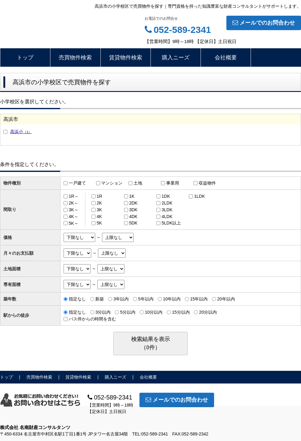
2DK (133, 203)
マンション (112, 183)
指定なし (77, 298)
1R (99, 196)
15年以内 (199, 298)
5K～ (73, 222)
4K (99, 216)
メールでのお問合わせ (264, 23)
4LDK (167, 216)
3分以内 (103, 312)
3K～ (73, 209)
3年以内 (121, 298)
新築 (99, 298)
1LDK (199, 196)
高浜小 (21, 131)
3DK (133, 209)
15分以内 (181, 312)
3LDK (167, 209)
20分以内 (208, 312)
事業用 (172, 183)
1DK (166, 196)
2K (99, 203)
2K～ (73, 203)
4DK (133, 216)
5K (99, 222)
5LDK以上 (171, 222)
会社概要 (226, 57)
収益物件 (207, 183)
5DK (133, 222)
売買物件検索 (75, 57)
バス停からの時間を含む (92, 318)
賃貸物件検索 (125, 57)
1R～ (74, 196)
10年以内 (172, 298)
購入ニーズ (176, 57)
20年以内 (226, 298)
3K (99, 209)
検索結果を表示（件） (150, 343)
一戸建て (77, 183)
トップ (25, 57)
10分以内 (154, 312)
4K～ (73, 216)
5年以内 (146, 298)
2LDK (167, 203)
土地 (138, 183)
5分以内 (127, 312)
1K (131, 196)
